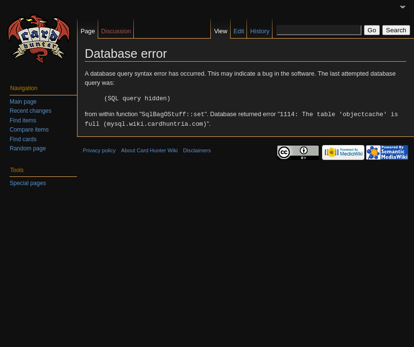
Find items (23, 120)
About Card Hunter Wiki (149, 149)
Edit (238, 31)
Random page (28, 148)
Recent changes (31, 110)
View (221, 31)
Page (87, 31)
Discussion (116, 31)
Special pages (28, 183)
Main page (23, 101)
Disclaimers (197, 149)
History (260, 31)
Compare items (29, 129)
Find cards (23, 139)
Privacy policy (99, 149)
